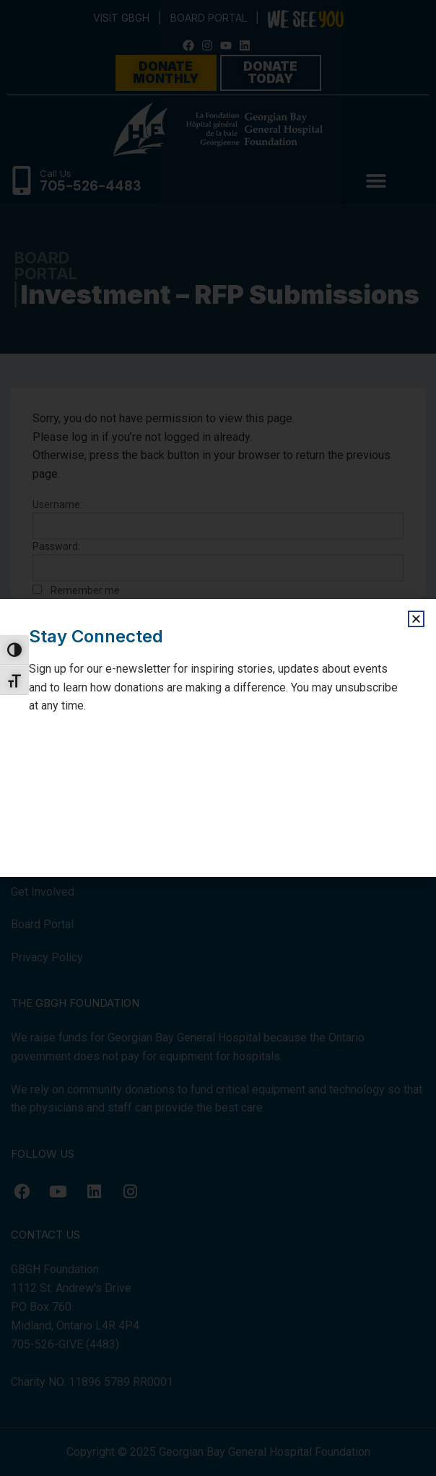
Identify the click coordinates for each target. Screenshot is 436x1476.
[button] (416, 618)
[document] (218, 738)
